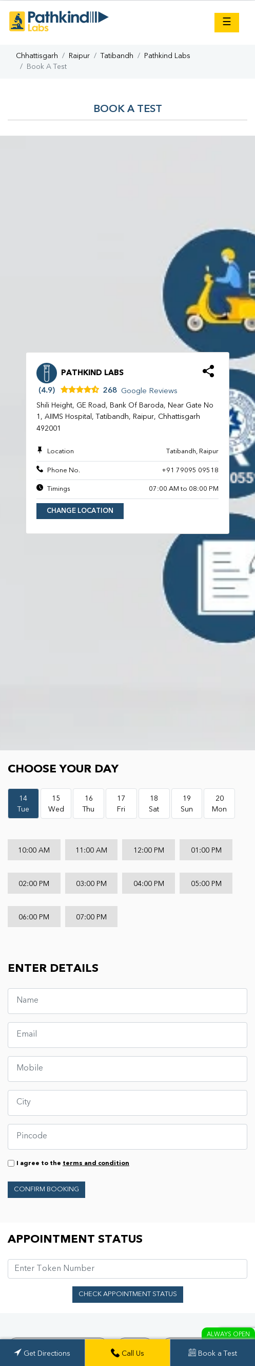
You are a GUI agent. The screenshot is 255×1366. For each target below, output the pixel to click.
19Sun (187, 804)
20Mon (219, 804)
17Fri (121, 804)
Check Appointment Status (128, 1294)
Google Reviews (149, 391)
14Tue (23, 804)
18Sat (154, 804)
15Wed (56, 804)
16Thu (88, 804)
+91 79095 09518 (190, 470)
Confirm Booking (46, 1189)
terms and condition (96, 1163)
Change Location (80, 511)
